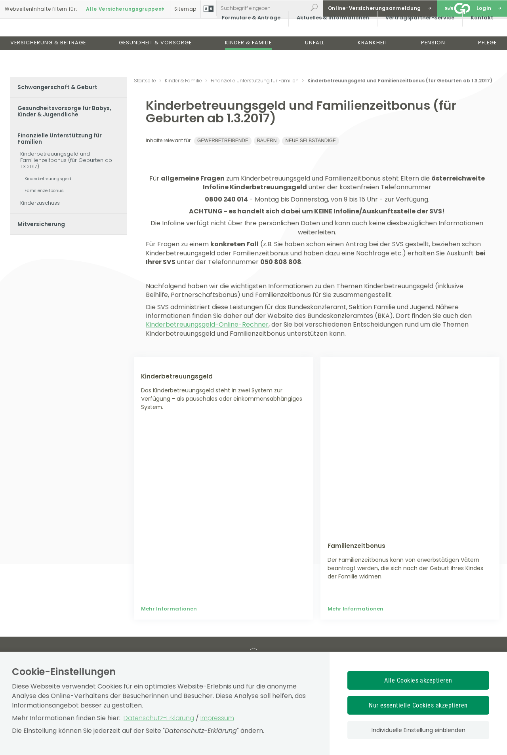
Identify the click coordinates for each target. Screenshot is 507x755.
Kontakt (477, 37)
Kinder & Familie (248, 63)
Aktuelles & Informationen (328, 37)
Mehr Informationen (169, 529)
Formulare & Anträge (246, 37)
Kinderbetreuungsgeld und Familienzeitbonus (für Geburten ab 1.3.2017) (66, 160)
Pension (433, 63)
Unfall (314, 63)
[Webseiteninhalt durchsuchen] (262, 8)
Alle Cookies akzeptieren (418, 680)
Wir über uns (161, 627)
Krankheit (373, 63)
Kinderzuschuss (40, 203)
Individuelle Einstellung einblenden (418, 730)
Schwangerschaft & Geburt (57, 87)
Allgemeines (255, 627)
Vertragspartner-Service (415, 37)
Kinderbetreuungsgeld (48, 178)
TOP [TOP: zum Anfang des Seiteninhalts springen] (253, 574)
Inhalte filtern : (41, 8)
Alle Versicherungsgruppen (126, 8)
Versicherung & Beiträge (48, 63)
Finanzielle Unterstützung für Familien (59, 138)
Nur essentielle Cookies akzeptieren (418, 705)
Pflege (487, 63)
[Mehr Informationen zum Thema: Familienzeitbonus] (409, 407)
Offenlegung (354, 627)
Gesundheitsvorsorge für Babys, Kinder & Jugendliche (64, 111)
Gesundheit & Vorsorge (155, 63)
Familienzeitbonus (44, 190)
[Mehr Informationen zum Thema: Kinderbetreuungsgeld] (223, 407)
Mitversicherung (41, 224)
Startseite (145, 80)
